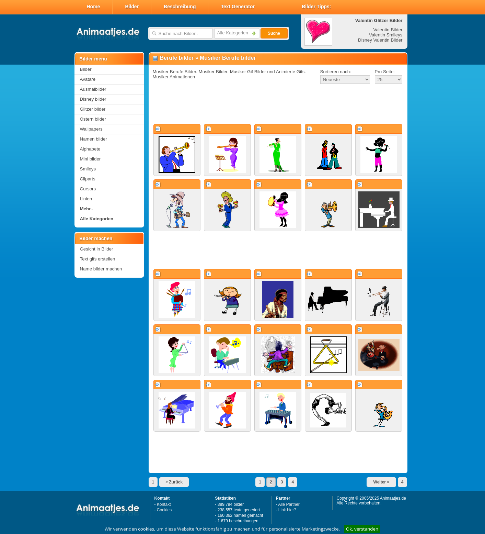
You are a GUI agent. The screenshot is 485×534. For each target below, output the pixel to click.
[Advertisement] (278, 104)
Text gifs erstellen (97, 259)
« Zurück (174, 482)
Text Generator (238, 6)
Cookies (164, 510)
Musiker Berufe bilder (228, 58)
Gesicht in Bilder (96, 249)
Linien (86, 198)
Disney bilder (93, 99)
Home (93, 6)
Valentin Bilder (388, 29)
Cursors (88, 188)
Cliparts (87, 178)
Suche (274, 33)
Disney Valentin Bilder (380, 40)
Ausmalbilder (93, 89)
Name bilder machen (101, 268)
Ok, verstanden (362, 529)
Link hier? (287, 510)
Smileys (88, 168)
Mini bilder (90, 159)
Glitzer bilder (93, 109)
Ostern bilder (93, 119)
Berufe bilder (177, 58)
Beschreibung (180, 6)
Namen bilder (93, 139)
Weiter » (381, 482)
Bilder (132, 6)
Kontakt (164, 504)
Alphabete (90, 149)
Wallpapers (91, 129)
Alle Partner (289, 504)
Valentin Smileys (386, 34)
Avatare (88, 79)
